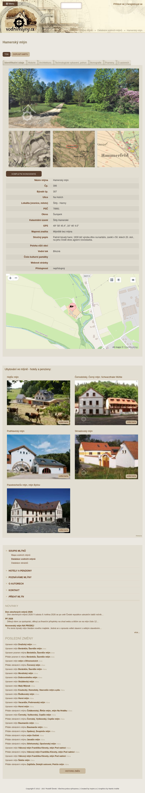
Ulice (45, 197)
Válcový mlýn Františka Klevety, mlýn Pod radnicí (42, 748)
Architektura (45, 62)
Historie (32, 62)
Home (71, 30)
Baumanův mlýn (26, 723)
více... (137, 632)
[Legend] (133, 279)
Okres (45, 214)
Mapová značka (40, 231)
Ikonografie (95, 62)
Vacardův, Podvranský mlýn (31, 702)
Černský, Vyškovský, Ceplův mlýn (34, 715)
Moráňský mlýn (25, 673)
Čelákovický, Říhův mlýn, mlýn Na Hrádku (47, 710)
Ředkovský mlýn (26, 694)
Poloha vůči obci (39, 245)
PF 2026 (9, 619)
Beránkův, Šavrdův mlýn (30, 648)
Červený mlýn (33, 665)
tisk (7, 54)
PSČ (45, 208)
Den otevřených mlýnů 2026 (19, 612)
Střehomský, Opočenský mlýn (41, 744)
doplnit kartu (20, 54)
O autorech (123, 62)
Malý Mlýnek (24, 686)
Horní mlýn (23, 698)
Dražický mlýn (25, 644)
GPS (45, 225)
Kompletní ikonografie (24, 174)
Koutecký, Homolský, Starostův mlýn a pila (39, 690)
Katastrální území (38, 220)
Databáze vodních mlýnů (109, 30)
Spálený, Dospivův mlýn (38, 731)
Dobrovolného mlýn (27, 677)
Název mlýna (41, 180)
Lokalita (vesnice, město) (34, 203)
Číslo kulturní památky (36, 257)
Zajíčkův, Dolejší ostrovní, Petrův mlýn (45, 764)
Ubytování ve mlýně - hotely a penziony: (28, 369)
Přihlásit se (118, 4)
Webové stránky (39, 262)
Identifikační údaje (14, 62)
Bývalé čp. (42, 191)
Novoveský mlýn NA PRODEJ (19, 625)
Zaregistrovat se (134, 4)
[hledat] (71, 5)
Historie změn (72, 771)
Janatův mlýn (33, 739)
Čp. (46, 186)
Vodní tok (43, 251)
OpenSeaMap (131, 347)
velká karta (63, 422)
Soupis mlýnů (86, 30)
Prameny (109, 62)
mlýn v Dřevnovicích (28, 661)
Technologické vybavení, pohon (70, 62)
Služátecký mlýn (26, 681)
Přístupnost (41, 268)
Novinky (11, 605)
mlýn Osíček (33, 735)
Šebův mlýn (24, 760)
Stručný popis (40, 237)
